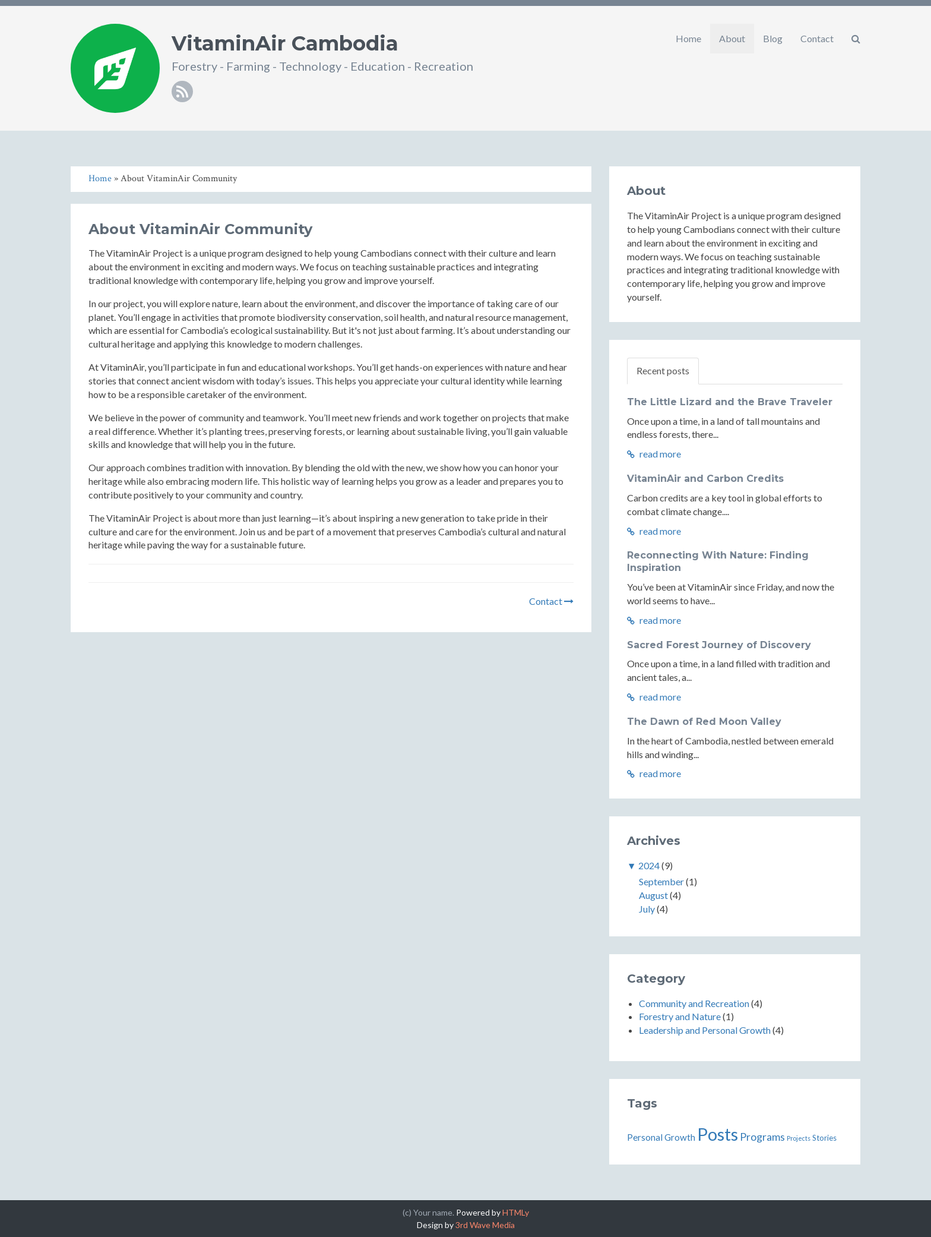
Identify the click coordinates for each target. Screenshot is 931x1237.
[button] (856, 38)
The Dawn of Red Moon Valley (704, 721)
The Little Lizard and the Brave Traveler (729, 402)
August (653, 895)
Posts (717, 1134)
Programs (762, 1137)
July (647, 908)
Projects (798, 1138)
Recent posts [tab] (662, 370)
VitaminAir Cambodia (285, 43)
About (732, 38)
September (661, 881)
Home (688, 38)
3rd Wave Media (485, 1225)
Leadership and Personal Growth (705, 1030)
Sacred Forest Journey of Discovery (719, 645)
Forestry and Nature (680, 1016)
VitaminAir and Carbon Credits (705, 478)
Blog (773, 38)
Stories (824, 1138)
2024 (649, 865)
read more (654, 453)
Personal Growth (661, 1137)
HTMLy (515, 1212)
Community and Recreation (694, 1003)
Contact (817, 38)
